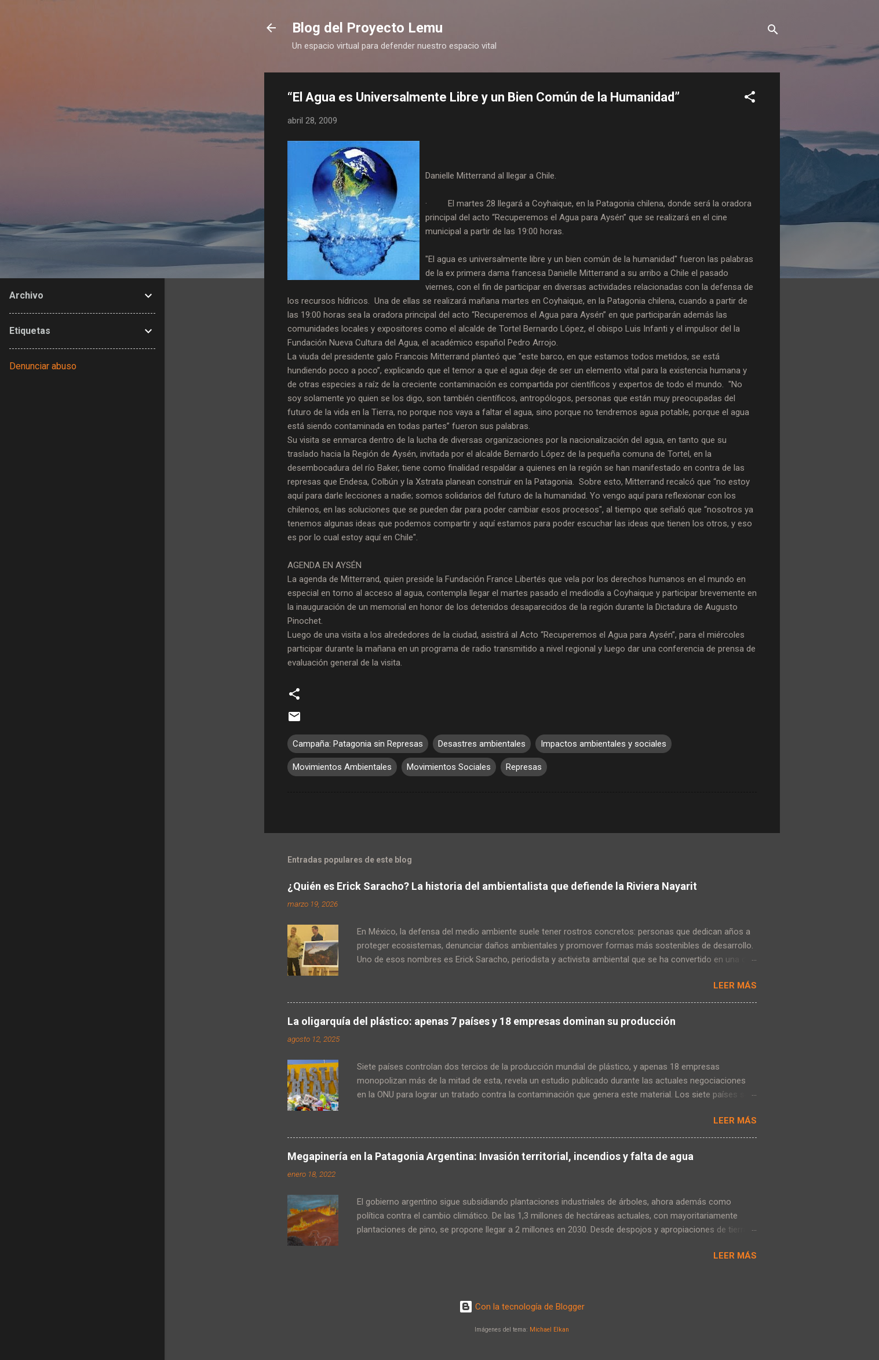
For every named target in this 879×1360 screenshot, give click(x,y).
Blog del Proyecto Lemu (367, 28)
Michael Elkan (549, 1329)
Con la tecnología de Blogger (522, 1306)
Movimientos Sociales (449, 767)
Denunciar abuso (42, 366)
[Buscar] (773, 31)
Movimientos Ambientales (342, 767)
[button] (750, 99)
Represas (524, 767)
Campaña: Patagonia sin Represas (358, 744)
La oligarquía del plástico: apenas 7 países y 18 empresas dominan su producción (481, 1021)
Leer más (735, 985)
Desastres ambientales (482, 744)
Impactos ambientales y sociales (603, 744)
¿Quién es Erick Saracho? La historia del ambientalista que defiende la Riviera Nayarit (492, 886)
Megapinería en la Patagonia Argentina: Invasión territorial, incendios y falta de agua (490, 1156)
